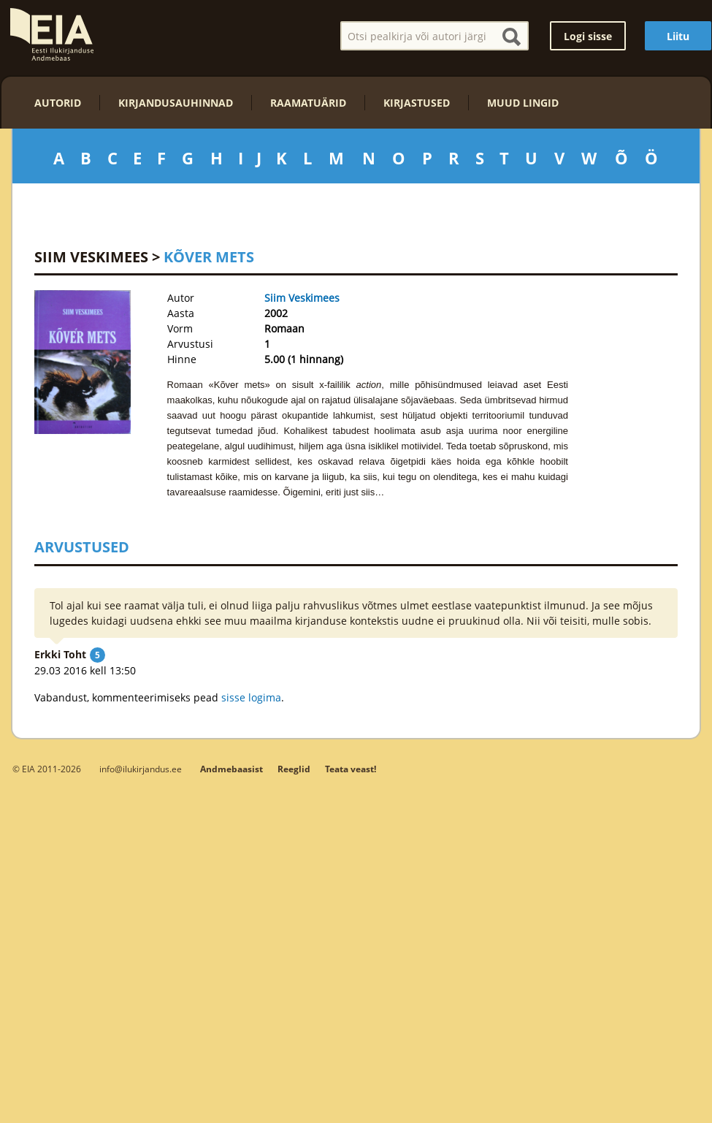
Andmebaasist (231, 769)
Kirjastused (416, 103)
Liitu (678, 36)
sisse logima (251, 697)
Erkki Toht (60, 654)
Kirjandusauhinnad (175, 103)
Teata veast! (350, 769)
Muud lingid (523, 103)
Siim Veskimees (91, 257)
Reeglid (293, 769)
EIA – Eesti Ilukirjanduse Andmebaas (51, 34)
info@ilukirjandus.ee (140, 768)
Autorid (57, 103)
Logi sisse (588, 36)
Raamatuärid (308, 103)
